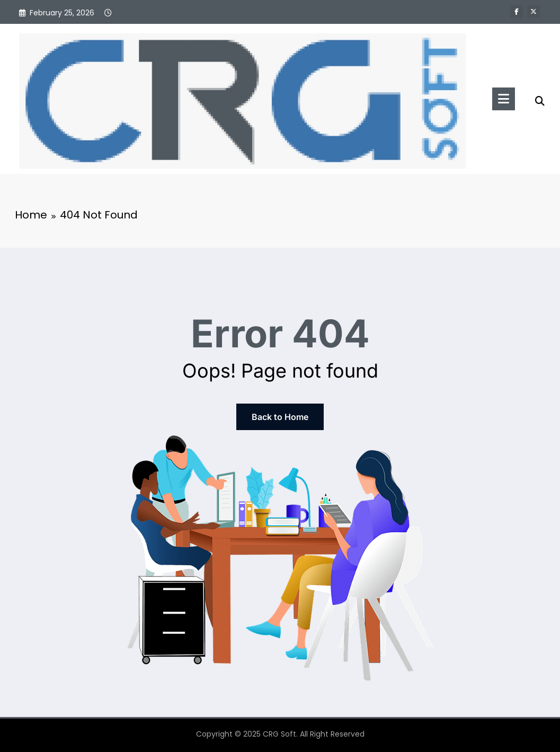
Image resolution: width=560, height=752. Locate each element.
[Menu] (503, 99)
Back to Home (280, 417)
